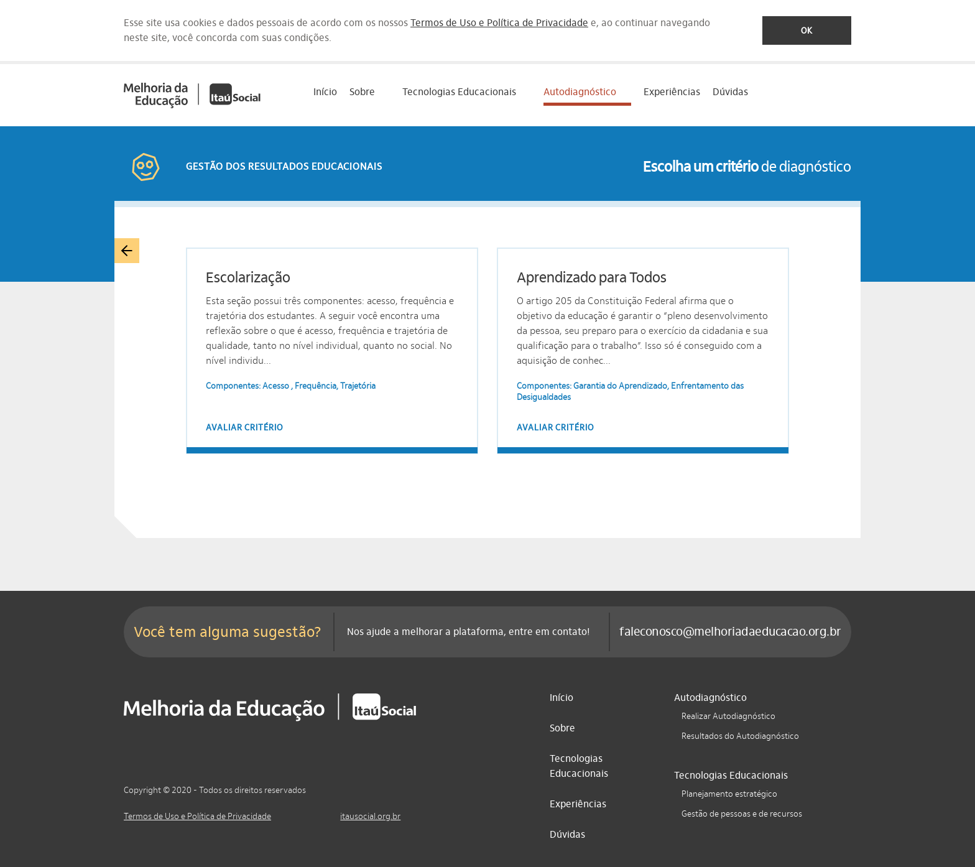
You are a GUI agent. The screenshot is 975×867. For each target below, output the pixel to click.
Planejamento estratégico (729, 794)
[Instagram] (393, 788)
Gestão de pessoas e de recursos (742, 814)
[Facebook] (340, 788)
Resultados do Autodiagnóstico (740, 736)
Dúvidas (730, 92)
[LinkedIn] (367, 788)
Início (325, 92)
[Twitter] (447, 788)
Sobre (562, 728)
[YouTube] (420, 788)
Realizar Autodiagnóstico (728, 716)
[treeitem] (369, 95)
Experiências (672, 92)
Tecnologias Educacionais (579, 766)
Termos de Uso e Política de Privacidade (499, 23)
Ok (807, 31)
